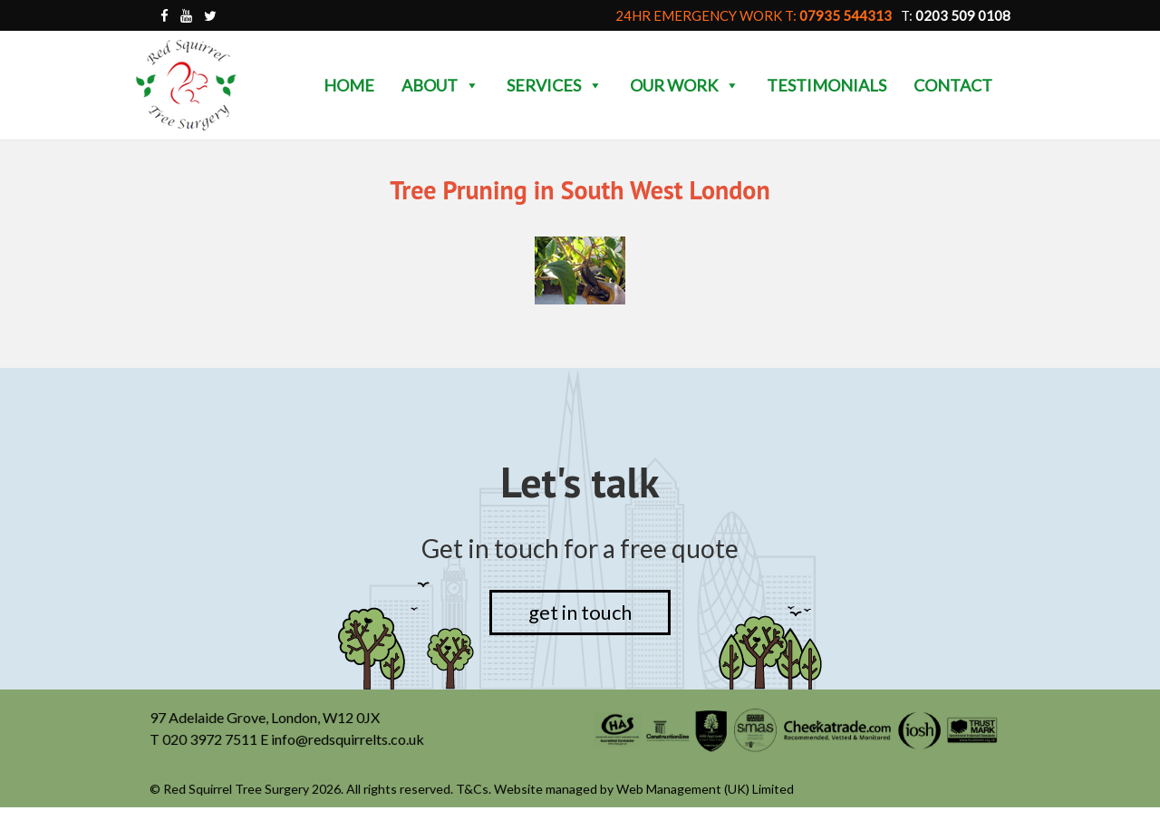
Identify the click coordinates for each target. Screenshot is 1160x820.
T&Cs (473, 789)
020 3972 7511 (212, 739)
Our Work (685, 85)
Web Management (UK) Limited (704, 789)
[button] (471, 85)
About (440, 85)
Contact (953, 85)
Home (349, 85)
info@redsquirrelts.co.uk (349, 739)
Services (555, 85)
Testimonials (826, 85)
